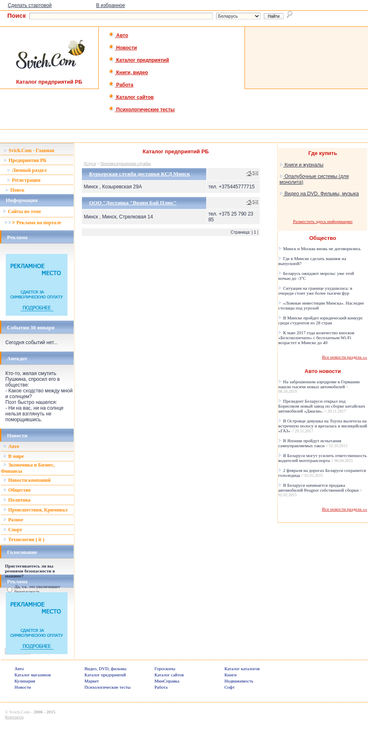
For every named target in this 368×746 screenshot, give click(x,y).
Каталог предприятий (139, 60)
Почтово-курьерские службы (125, 163)
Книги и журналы (301, 165)
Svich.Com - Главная (29, 150)
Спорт (12, 530)
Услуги (90, 163)
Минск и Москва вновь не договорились (319, 248)
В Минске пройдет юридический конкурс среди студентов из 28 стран (320, 320)
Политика (16, 500)
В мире (13, 456)
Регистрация (23, 180)
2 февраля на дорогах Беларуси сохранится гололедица (322, 473)
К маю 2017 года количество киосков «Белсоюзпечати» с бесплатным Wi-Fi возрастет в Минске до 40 (316, 337)
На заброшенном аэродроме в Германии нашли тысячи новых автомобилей (319, 386)
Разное (13, 520)
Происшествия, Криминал (35, 510)
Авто (118, 35)
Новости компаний (27, 480)
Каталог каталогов (242, 668)
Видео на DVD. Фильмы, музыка (319, 194)
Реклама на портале (32, 222)
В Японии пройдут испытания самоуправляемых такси (312, 443)
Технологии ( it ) (23, 539)
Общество (17, 490)
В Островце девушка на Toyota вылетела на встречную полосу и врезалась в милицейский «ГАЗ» (322, 425)
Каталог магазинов (32, 674)
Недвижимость (238, 680)
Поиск (15, 190)
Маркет (91, 680)
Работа (121, 85)
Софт (229, 687)
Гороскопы (164, 668)
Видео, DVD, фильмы (105, 668)
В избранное (110, 5)
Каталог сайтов (131, 97)
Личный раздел (27, 170)
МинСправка (166, 680)
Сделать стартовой (30, 5)
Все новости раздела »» (344, 356)
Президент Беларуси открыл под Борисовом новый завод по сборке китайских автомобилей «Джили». (321, 406)
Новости (123, 48)
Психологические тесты (142, 110)
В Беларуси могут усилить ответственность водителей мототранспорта (322, 458)
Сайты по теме (22, 211)
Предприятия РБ (25, 160)
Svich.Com (19, 711)
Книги (230, 674)
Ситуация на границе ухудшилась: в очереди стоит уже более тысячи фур (315, 291)
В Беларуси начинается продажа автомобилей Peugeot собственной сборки (320, 490)
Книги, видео (128, 72)
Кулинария (24, 680)
